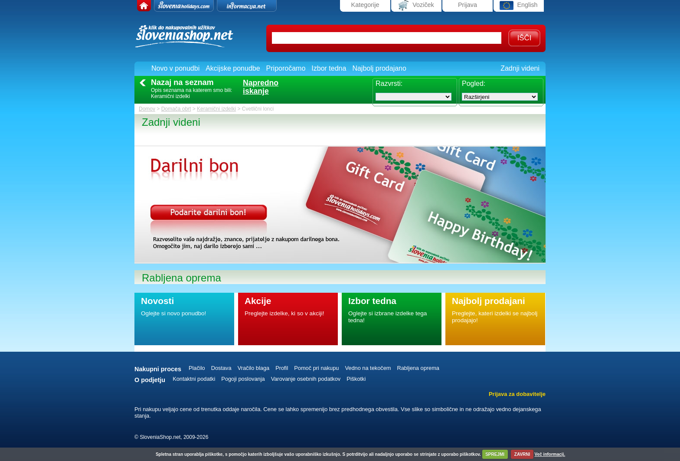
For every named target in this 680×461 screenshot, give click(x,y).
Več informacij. (550, 454)
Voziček (416, 5)
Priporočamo (286, 68)
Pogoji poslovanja (243, 379)
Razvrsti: (389, 83)
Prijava (467, 4)
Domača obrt (176, 109)
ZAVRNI (522, 454)
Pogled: (473, 83)
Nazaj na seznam (182, 82)
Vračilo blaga (254, 368)
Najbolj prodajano (379, 68)
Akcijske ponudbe (233, 68)
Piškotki (356, 379)
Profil (281, 368)
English (518, 5)
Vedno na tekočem (368, 368)
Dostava (221, 368)
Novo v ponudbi (175, 68)
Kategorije (365, 4)
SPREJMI (494, 454)
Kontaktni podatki (194, 379)
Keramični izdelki (216, 109)
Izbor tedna (328, 68)
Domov (147, 109)
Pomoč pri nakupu (316, 368)
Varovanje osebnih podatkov (306, 379)
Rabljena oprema (418, 368)
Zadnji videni (519, 68)
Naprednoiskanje (260, 87)
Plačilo (197, 368)
